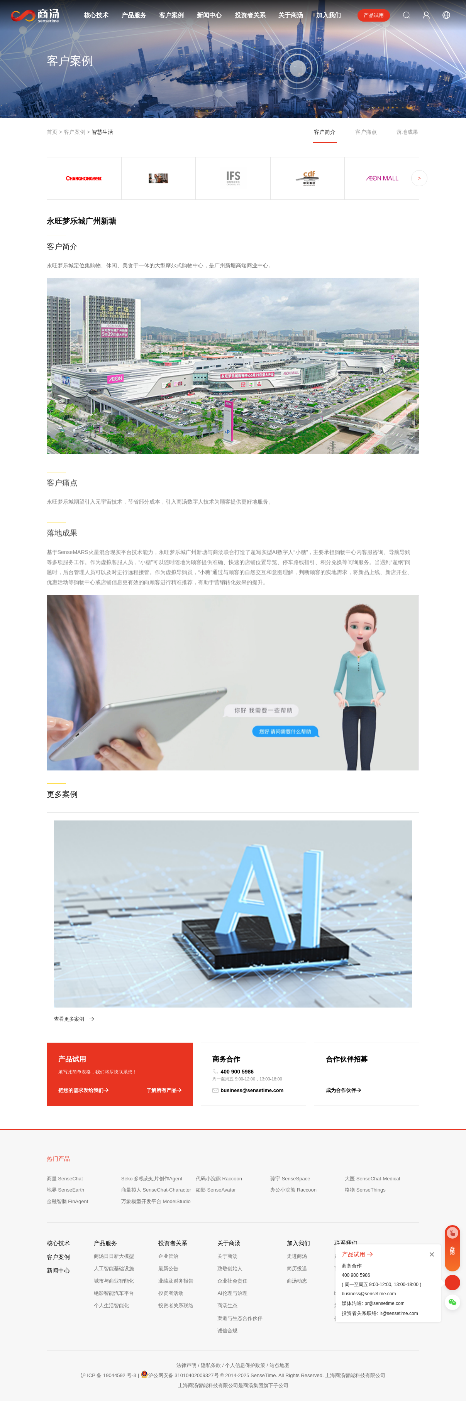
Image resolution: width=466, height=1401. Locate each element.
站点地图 (279, 1365)
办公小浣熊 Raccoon (293, 1190)
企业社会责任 (232, 1281)
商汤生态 (227, 1305)
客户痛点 (366, 132)
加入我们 (328, 15)
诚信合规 (227, 1330)
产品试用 (374, 15)
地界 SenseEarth (66, 1190)
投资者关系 (250, 15)
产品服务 (134, 15)
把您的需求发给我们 (83, 1090)
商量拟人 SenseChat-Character (156, 1190)
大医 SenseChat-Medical (372, 1179)
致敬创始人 (229, 1268)
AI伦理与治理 (232, 1293)
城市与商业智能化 (114, 1281)
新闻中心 (209, 15)
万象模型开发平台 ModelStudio (156, 1201)
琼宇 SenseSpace (290, 1179)
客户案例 (171, 15)
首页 (52, 132)
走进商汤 (297, 1256)
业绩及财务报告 (175, 1281)
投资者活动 (170, 1293)
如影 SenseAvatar (216, 1190)
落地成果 (407, 132)
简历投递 (297, 1268)
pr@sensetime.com (384, 1303)
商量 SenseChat (65, 1179)
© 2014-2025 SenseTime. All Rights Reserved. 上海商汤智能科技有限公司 (302, 1375)
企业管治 (168, 1256)
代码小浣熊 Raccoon (219, 1179)
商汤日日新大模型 (114, 1256)
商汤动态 (297, 1281)
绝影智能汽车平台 (114, 1293)
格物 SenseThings (365, 1190)
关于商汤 (290, 15)
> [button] (419, 178)
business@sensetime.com (247, 1090)
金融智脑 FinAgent (67, 1201)
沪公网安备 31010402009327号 (180, 1374)
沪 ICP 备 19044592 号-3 (108, 1375)
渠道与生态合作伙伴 (240, 1318)
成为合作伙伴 (343, 1090)
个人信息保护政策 (245, 1365)
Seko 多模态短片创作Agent (151, 1179)
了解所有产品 (163, 1090)
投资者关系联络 (175, 1305)
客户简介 (325, 136)
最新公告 (168, 1268)
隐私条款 (211, 1365)
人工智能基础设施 (114, 1268)
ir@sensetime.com (399, 1313)
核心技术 (96, 15)
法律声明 (186, 1365)
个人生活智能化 (111, 1305)
